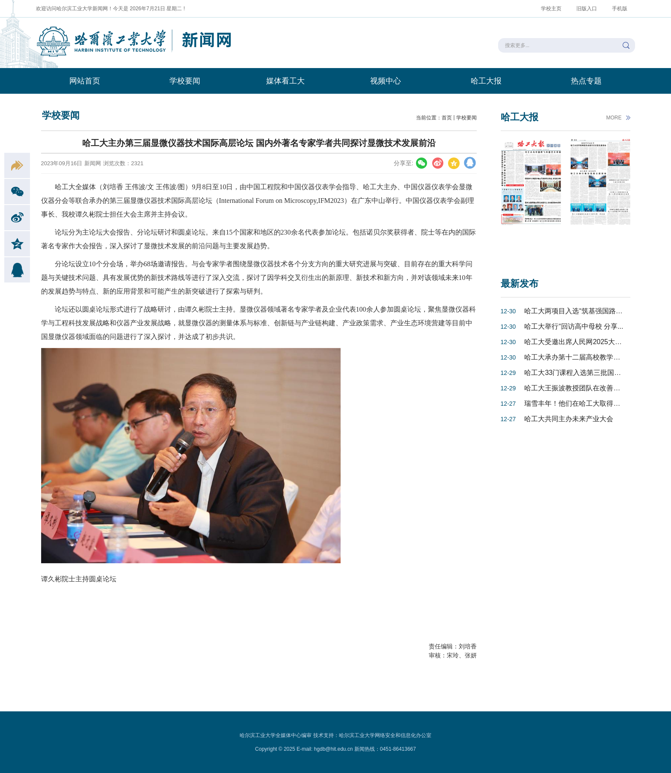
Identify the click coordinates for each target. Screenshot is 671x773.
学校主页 (551, 9)
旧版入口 (586, 9)
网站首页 (84, 81)
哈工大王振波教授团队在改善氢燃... (578, 388)
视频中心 (385, 81)
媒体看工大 (285, 81)
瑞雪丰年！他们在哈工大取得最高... (578, 403)
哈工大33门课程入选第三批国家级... (578, 372)
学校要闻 (184, 81)
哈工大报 (486, 81)
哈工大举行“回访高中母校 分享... (573, 326)
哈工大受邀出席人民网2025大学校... (579, 341)
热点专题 (586, 81)
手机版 (619, 9)
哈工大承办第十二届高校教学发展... (578, 357)
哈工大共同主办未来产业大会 (568, 418)
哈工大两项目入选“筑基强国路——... (579, 311)
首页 (447, 118)
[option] (531, 198)
